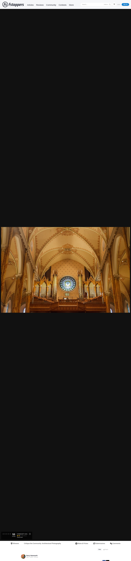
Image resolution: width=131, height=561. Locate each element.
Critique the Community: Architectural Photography (42, 543)
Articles (30, 5)
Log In (118, 4)
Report (105, 549)
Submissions (99, 543)
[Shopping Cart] (114, 4)
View (99, 549)
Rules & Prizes (81, 543)
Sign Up (125, 4)
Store (71, 5)
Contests (62, 5)
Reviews (40, 5)
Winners (15, 543)
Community (51, 5)
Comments (115, 543)
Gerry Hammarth (32, 555)
